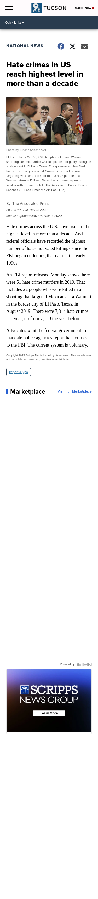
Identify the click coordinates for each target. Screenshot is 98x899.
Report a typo (18, 372)
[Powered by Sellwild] (84, 664)
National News (24, 46)
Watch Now (84, 8)
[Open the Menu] (9, 7)
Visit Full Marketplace (74, 391)
